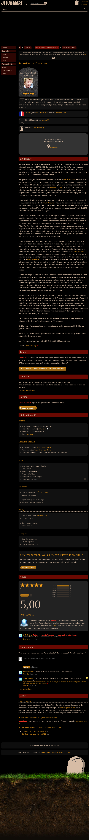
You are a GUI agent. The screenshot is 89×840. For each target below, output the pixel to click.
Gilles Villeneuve (78, 252)
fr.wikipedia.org (30, 346)
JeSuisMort (11, 3)
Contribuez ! (54, 147)
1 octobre (40, 113)
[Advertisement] (44, 29)
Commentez (26, 639)
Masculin (30, 434)
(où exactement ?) (37, 128)
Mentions (50, 752)
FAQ (44, 752)
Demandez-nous (28, 567)
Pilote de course (40, 450)
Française (42, 429)
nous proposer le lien (67, 708)
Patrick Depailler (69, 180)
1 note (61, 584)
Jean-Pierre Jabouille (69, 47)
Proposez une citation (26, 390)
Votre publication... (25, 689)
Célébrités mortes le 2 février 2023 (34, 731)
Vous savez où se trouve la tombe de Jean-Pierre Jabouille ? (42, 369)
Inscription (84, 2)
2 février (59, 113)
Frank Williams (48, 203)
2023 (64, 113)
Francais (28, 113)
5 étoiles (53, 586)
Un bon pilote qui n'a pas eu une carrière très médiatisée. (55, 635)
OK (53, 58)
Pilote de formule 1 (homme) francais (46, 47)
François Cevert (56, 187)
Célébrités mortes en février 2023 (34, 734)
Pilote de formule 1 (44, 447)
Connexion (84, 4)
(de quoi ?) (45, 120)
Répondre (26, 674)
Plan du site (59, 752)
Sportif (49, 450)
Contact (67, 752)
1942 (46, 113)
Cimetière (28, 47)
